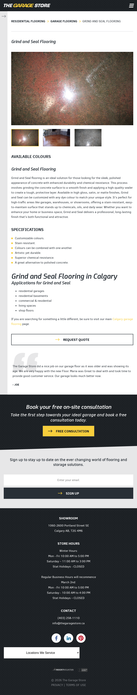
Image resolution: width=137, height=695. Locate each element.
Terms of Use (76, 685)
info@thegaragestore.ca (68, 623)
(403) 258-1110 (69, 618)
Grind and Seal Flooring (101, 21)
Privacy (57, 685)
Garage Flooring (63, 21)
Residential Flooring (28, 21)
